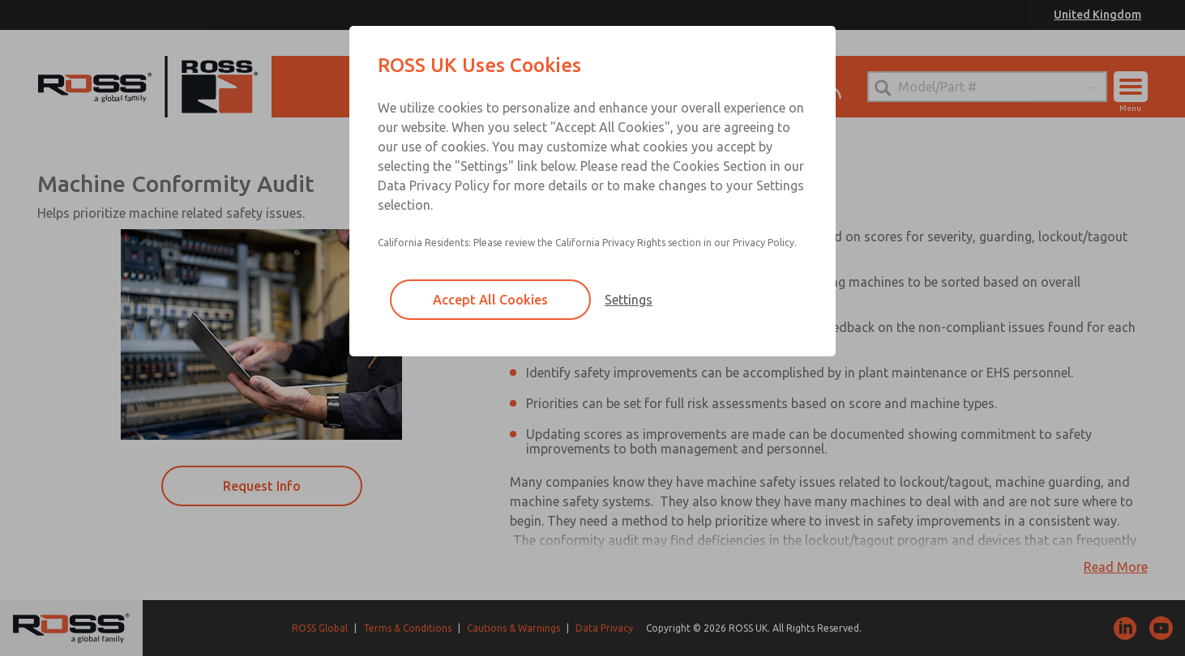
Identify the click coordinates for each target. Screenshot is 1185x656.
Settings (628, 299)
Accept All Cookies (490, 299)
